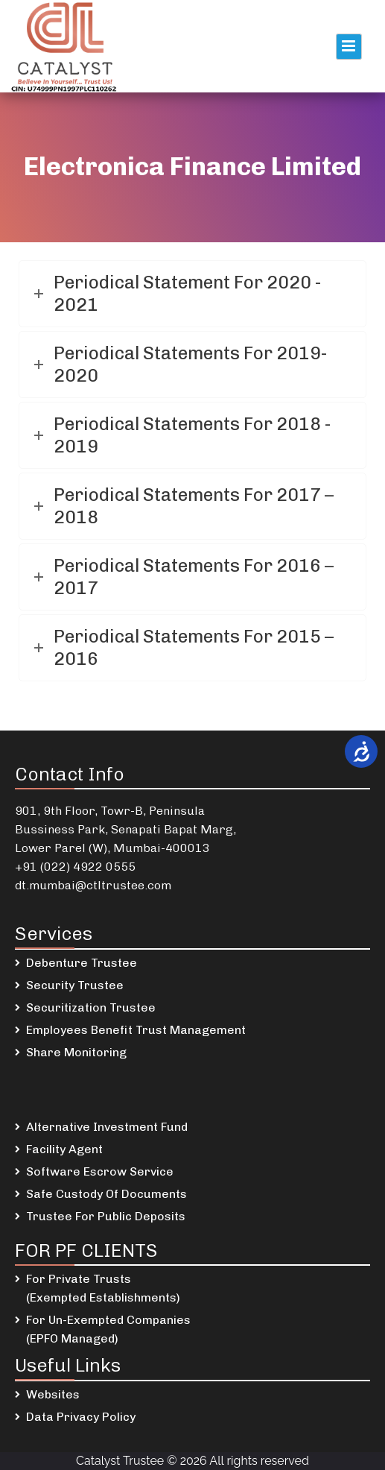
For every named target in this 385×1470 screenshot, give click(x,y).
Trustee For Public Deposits (105, 1216)
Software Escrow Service (100, 1171)
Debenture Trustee (81, 963)
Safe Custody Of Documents (106, 1194)
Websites (53, 1394)
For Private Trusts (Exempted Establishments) (103, 1288)
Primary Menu (349, 47)
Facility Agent (64, 1149)
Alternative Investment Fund (107, 1127)
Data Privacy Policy (81, 1417)
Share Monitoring (76, 1052)
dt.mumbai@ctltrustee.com (93, 885)
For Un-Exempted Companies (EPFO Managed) (108, 1329)
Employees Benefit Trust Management (136, 1030)
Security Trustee (75, 985)
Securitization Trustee (91, 1007)
